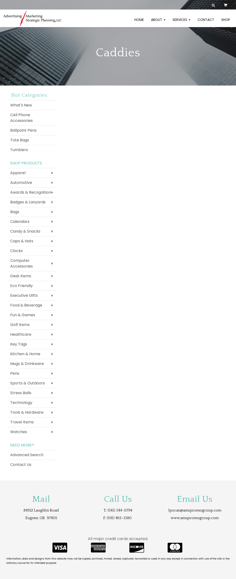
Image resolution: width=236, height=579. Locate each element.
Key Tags (18, 344)
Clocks (16, 251)
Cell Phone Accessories (21, 117)
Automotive (21, 182)
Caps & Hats (21, 241)
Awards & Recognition (30, 192)
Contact (206, 22)
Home (139, 22)
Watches (18, 432)
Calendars (19, 221)
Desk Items (20, 276)
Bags (14, 212)
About (158, 22)
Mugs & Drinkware (27, 363)
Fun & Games (22, 315)
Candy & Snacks (25, 231)
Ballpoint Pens (23, 130)
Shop (225, 22)
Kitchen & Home (25, 354)
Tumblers (19, 150)
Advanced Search (26, 455)
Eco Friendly (21, 285)
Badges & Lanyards (28, 202)
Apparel (17, 173)
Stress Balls (20, 393)
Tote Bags (19, 140)
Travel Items (22, 422)
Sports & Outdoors (27, 383)
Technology (21, 402)
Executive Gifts (24, 295)
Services (181, 22)
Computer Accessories (21, 263)
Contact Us (20, 464)
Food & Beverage (26, 305)
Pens (14, 373)
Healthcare (20, 334)
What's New (21, 105)
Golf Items (20, 324)
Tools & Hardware (26, 412)
